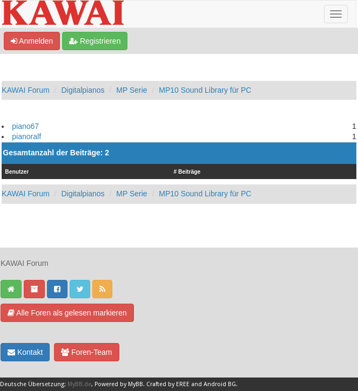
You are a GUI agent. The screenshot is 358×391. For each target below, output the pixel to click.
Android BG (220, 384)
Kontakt (25, 352)
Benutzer (17, 172)
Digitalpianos (82, 90)
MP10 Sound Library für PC (205, 90)
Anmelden (32, 41)
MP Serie (131, 90)
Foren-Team (86, 352)
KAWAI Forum (25, 90)
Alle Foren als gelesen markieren (67, 312)
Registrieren (94, 41)
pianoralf (26, 136)
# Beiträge (186, 172)
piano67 (25, 126)
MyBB (135, 384)
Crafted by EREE (168, 384)
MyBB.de (79, 384)
